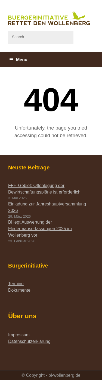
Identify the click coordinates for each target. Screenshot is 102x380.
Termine (16, 283)
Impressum (19, 335)
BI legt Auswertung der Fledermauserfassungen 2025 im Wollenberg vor (40, 228)
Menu (18, 59)
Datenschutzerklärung (29, 341)
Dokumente (19, 290)
